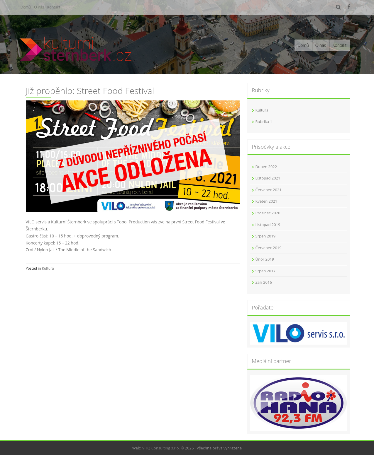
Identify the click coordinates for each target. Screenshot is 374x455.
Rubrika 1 (263, 121)
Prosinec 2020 (267, 212)
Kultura (48, 268)
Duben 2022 (266, 166)
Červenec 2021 (268, 189)
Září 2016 (263, 282)
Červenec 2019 (268, 247)
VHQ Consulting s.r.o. (161, 448)
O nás (39, 7)
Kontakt (53, 7)
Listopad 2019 (267, 224)
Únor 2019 (264, 259)
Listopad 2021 (267, 178)
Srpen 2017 (265, 270)
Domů (26, 7)
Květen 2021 (266, 201)
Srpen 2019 (265, 236)
